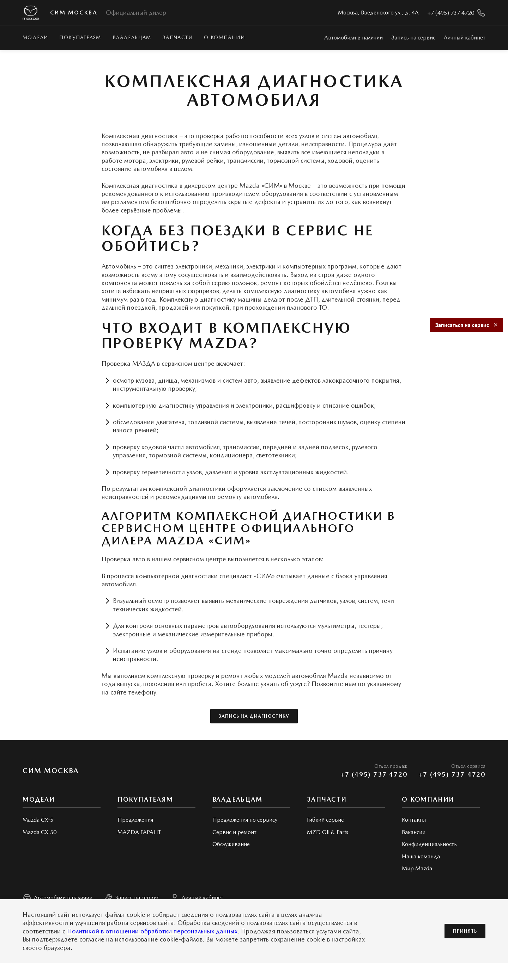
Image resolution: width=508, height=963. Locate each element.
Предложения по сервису (244, 819)
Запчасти (178, 37)
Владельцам (132, 37)
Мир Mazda (417, 868)
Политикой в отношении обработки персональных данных (152, 931)
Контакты (414, 819)
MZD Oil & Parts (327, 832)
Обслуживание (231, 844)
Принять (465, 931)
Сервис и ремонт (234, 832)
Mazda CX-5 (38, 819)
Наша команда (421, 856)
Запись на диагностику (254, 716)
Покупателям (80, 37)
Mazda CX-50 (39, 832)
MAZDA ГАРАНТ (139, 832)
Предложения (135, 819)
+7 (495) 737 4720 (373, 774)
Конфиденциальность (429, 844)
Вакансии (413, 832)
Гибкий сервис (325, 819)
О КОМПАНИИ (224, 37)
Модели (35, 37)
